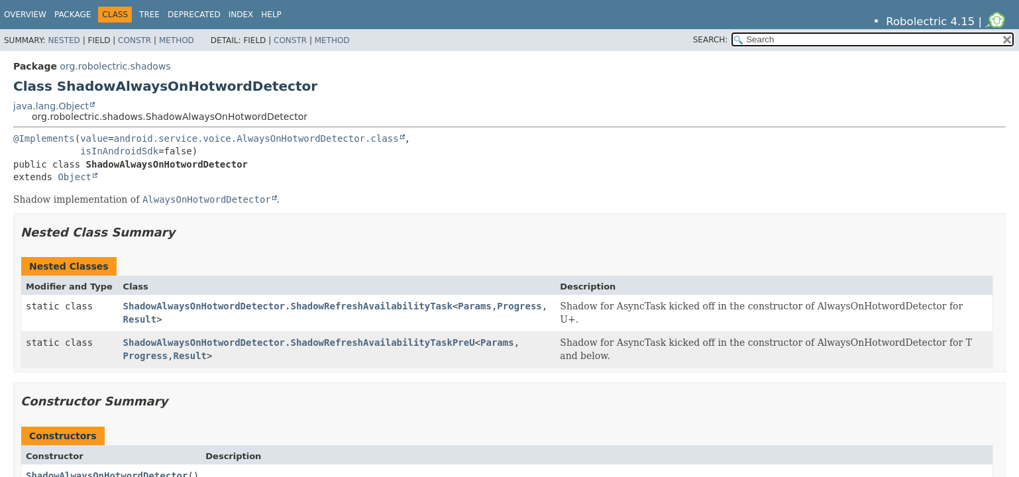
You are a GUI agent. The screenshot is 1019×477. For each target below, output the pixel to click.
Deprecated (194, 14)
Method (176, 40)
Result (140, 319)
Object (74, 177)
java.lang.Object (51, 106)
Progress (519, 306)
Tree (149, 14)
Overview (25, 14)
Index (241, 14)
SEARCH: (710, 39)
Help (271, 14)
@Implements (44, 138)
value (94, 138)
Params (475, 306)
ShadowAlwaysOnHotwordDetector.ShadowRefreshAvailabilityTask (288, 306)
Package (72, 14)
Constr (134, 40)
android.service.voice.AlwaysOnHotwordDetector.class (256, 138)
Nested (64, 40)
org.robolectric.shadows (115, 66)
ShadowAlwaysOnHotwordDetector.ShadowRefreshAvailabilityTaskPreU (299, 342)
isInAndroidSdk (119, 151)
